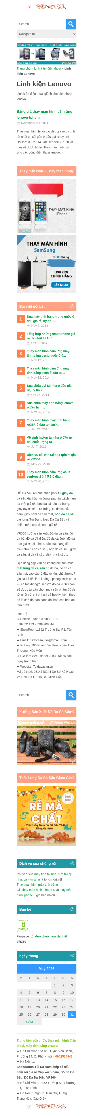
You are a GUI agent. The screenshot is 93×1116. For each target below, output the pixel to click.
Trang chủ (24, 68)
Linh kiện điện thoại (47, 68)
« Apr (29, 1021)
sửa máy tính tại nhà (42, 874)
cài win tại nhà (33, 879)
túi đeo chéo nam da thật (49, 936)
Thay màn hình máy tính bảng (37, 884)
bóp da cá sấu (65, 514)
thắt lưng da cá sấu (31, 568)
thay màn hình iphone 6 (38, 890)
